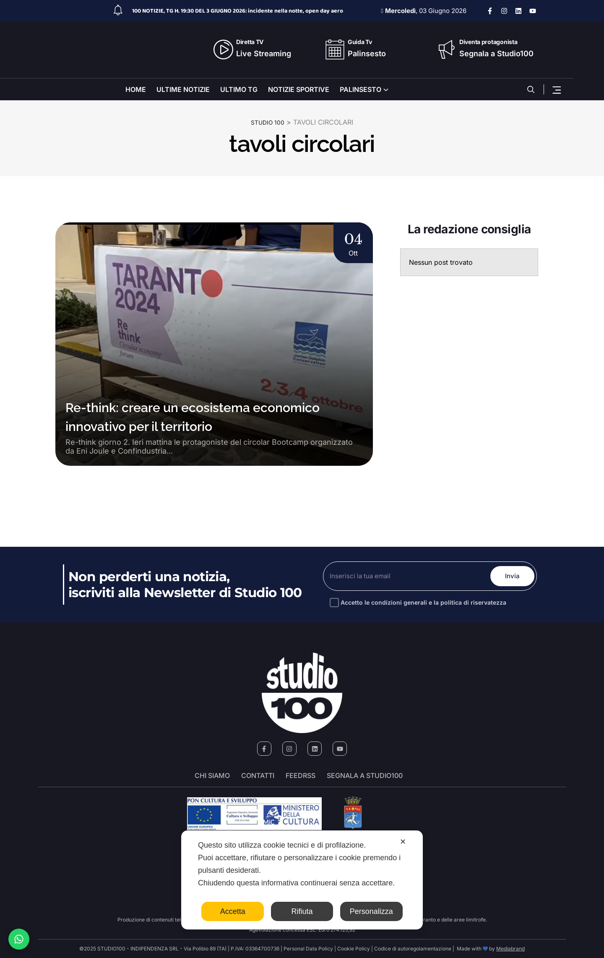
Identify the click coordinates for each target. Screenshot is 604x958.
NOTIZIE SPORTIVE (298, 89)
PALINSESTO (360, 89)
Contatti (257, 776)
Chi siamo (212, 776)
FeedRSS (300, 776)
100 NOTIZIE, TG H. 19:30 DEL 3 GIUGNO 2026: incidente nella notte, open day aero (237, 11)
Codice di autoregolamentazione (412, 948)
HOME (135, 89)
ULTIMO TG (239, 89)
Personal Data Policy (308, 948)
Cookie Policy (353, 948)
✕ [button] (403, 842)
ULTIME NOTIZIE (183, 89)
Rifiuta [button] (301, 911)
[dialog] (302, 879)
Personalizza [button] (371, 911)
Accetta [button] (232, 911)
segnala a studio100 (365, 776)
